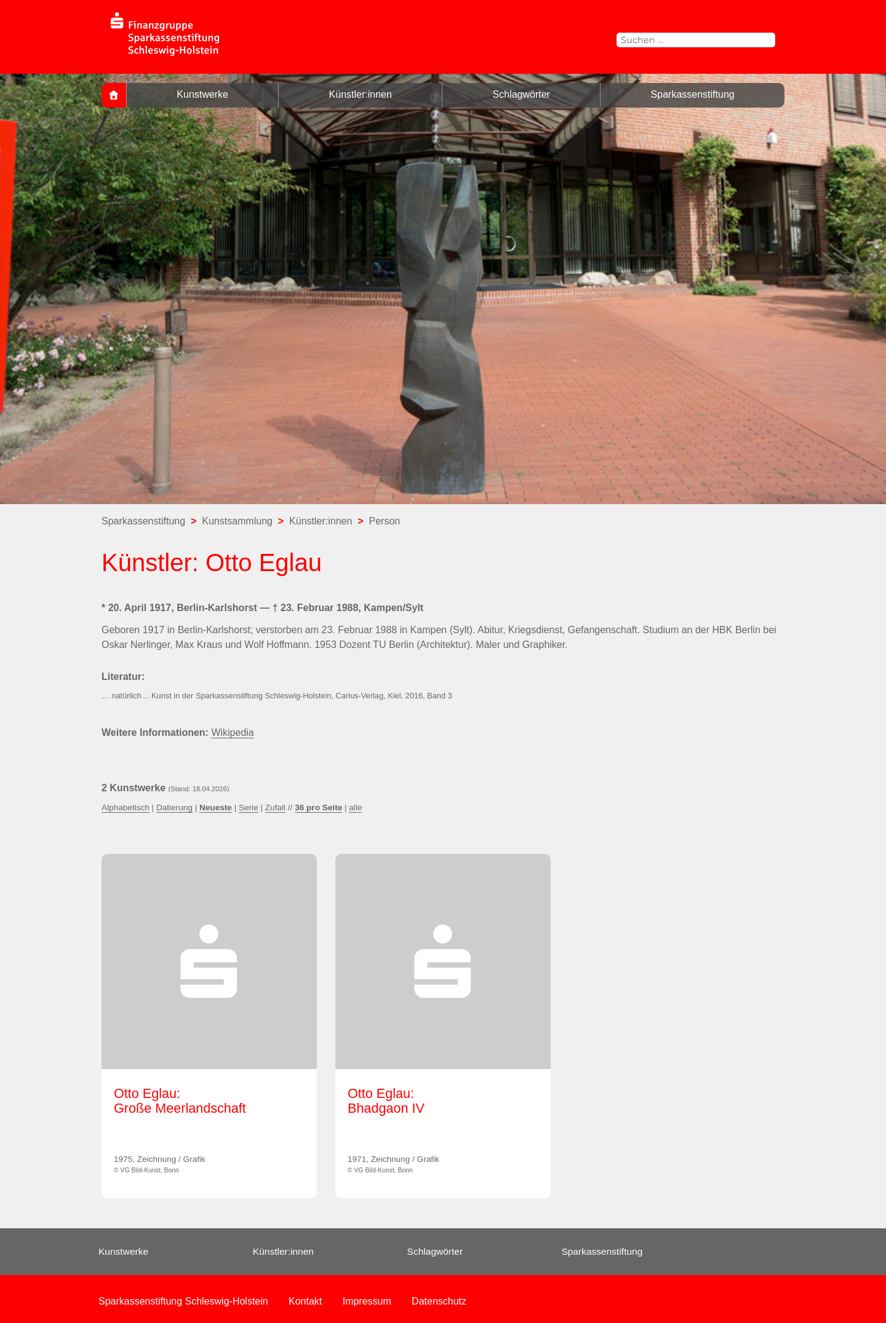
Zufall (275, 807)
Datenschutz (439, 1301)
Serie (248, 807)
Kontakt (305, 1301)
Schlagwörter (521, 94)
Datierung (174, 807)
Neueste (215, 807)
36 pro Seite (318, 807)
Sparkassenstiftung (693, 94)
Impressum (367, 1301)
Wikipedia (232, 732)
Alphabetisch (126, 807)
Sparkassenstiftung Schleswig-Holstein (183, 1301)
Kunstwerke (202, 94)
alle (355, 807)
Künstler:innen (360, 94)
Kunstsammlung (237, 521)
